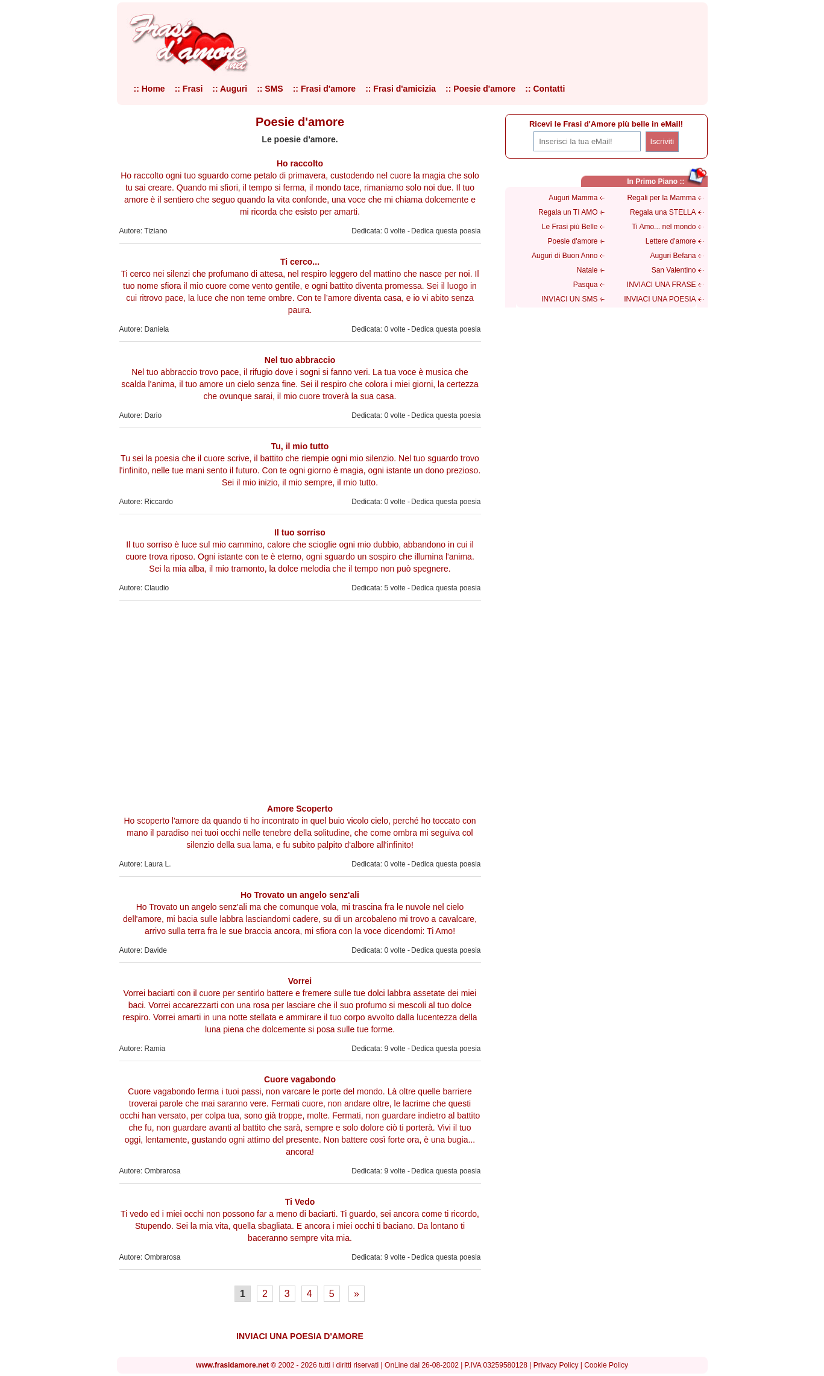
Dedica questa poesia (445, 231)
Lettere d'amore (671, 241)
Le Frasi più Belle (570, 226)
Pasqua (585, 284)
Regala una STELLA (663, 212)
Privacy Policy (556, 1365)
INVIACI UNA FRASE (661, 284)
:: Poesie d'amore (480, 88)
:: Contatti (545, 88)
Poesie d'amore (572, 241)
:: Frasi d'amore (324, 88)
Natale (587, 270)
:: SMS (270, 88)
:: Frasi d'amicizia (400, 88)
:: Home (149, 88)
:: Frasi (189, 88)
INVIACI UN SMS (569, 299)
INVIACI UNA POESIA (660, 299)
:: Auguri (229, 88)
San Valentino (674, 270)
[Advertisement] (300, 700)
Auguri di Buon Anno (564, 255)
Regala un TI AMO (568, 212)
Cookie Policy (606, 1365)
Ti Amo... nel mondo (664, 226)
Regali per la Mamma (661, 198)
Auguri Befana (673, 255)
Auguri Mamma (573, 198)
